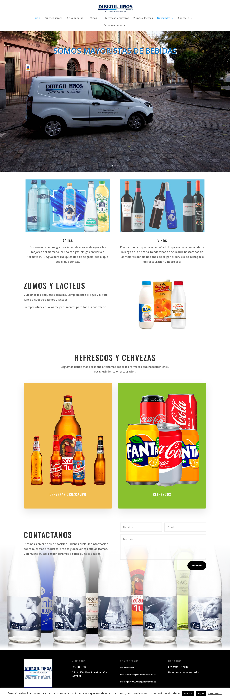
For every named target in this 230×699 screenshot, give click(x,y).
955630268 (129, 667)
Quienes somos (53, 18)
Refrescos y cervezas (117, 18)
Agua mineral (75, 18)
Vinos (93, 18)
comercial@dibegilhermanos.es (140, 674)
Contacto (183, 18)
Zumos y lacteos (143, 18)
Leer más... (215, 693)
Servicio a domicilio (115, 25)
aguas (68, 240)
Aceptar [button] (188, 693)
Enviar (196, 565)
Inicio (37, 18)
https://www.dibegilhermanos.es (140, 681)
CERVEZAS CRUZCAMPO (68, 489)
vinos (162, 240)
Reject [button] (201, 693)
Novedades (163, 18)
